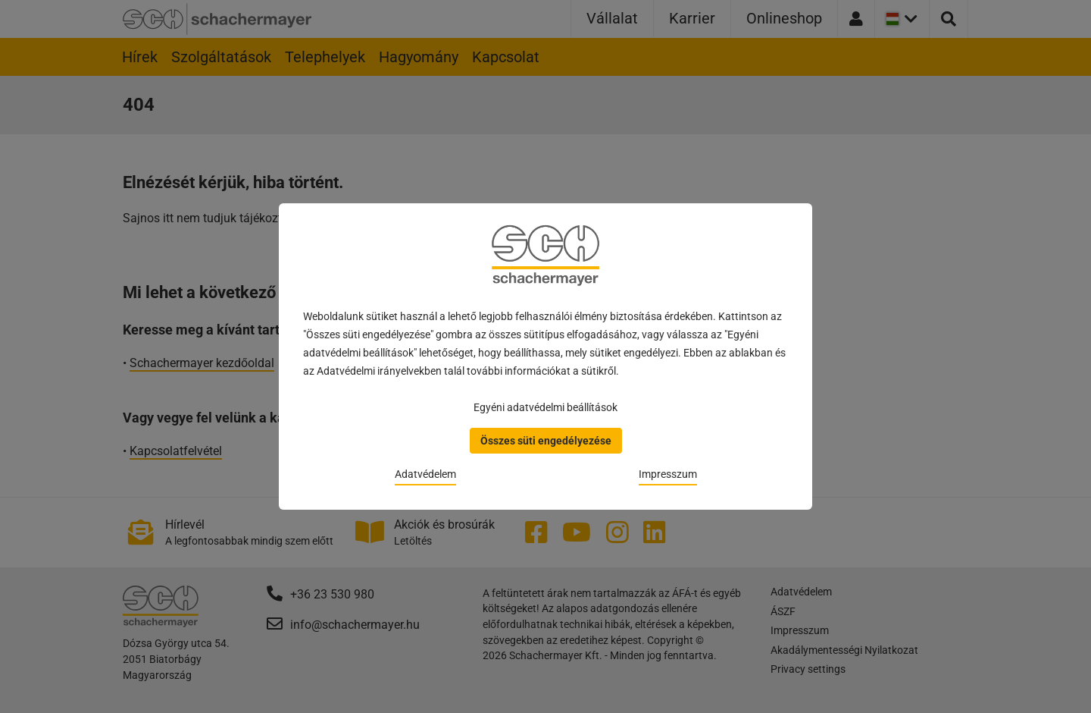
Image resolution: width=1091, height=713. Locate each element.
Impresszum (668, 474)
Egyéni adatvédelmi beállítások (545, 407)
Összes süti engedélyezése (545, 441)
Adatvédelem (425, 474)
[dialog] (545, 356)
